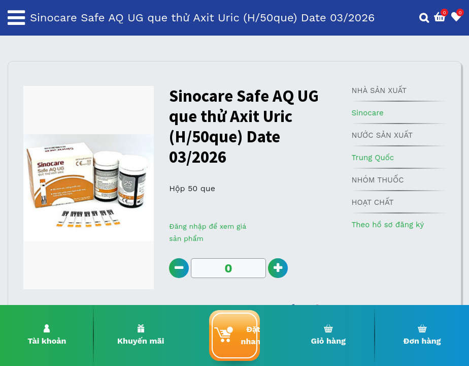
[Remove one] (179, 268)
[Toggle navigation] (16, 18)
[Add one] (278, 268)
